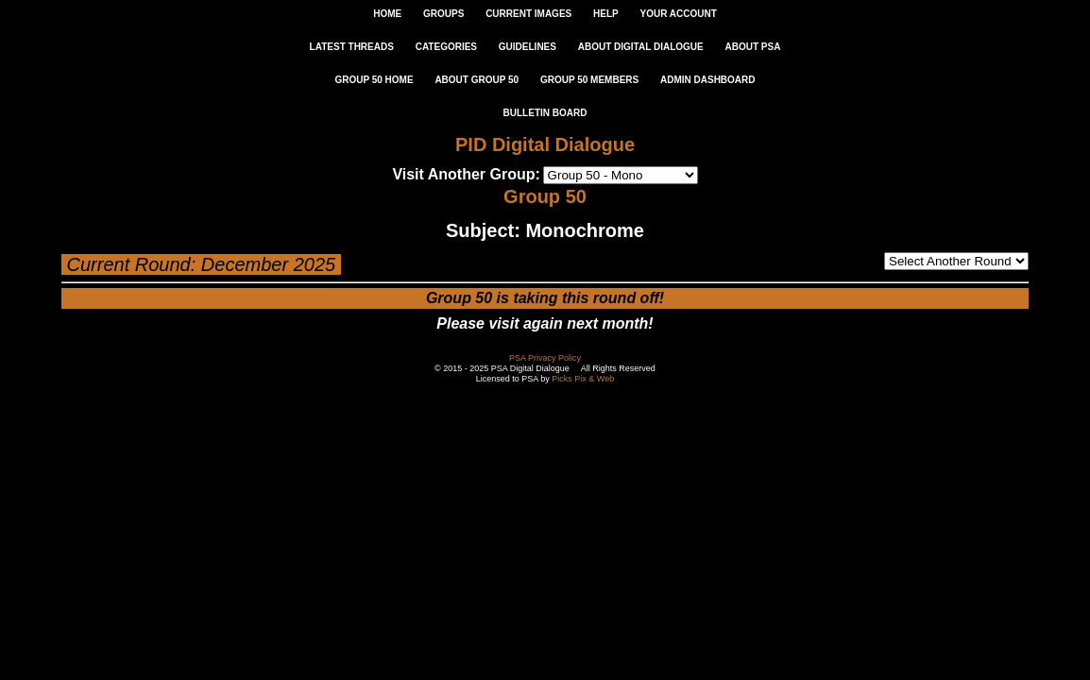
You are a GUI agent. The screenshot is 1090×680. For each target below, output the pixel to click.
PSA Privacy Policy (545, 358)
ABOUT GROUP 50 (476, 80)
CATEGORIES (446, 47)
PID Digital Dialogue (545, 144)
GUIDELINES (527, 47)
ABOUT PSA (752, 47)
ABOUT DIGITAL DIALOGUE (641, 47)
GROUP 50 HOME (373, 80)
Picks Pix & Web (583, 378)
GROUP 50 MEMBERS (589, 80)
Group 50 (545, 196)
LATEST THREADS (352, 47)
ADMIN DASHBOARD (708, 80)
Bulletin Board (545, 113)
